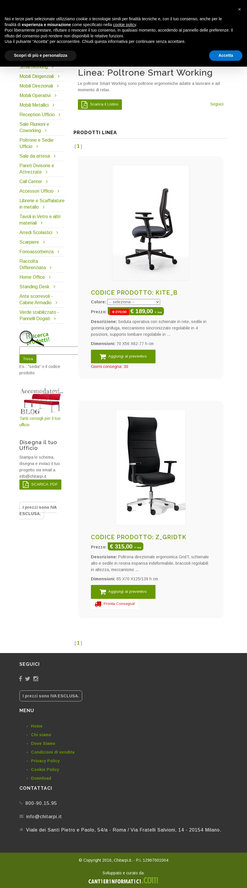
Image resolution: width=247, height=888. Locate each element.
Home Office (32, 277)
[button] (239, 9)
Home (37, 726)
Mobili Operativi (35, 95)
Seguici (217, 104)
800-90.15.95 (41, 803)
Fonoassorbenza (36, 251)
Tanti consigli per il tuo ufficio (42, 407)
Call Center (30, 181)
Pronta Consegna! (114, 604)
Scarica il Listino (99, 104)
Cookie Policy (45, 769)
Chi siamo (41, 734)
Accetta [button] (225, 55)
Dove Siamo (43, 743)
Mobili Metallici (34, 105)
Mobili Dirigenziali (36, 76)
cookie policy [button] (124, 24)
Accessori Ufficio (36, 191)
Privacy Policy (45, 760)
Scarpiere (29, 242)
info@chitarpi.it (44, 816)
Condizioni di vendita (52, 752)
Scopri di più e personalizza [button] (40, 55)
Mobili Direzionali (36, 85)
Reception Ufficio (37, 114)
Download (41, 778)
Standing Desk (34, 286)
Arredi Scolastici (35, 232)
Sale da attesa (34, 156)
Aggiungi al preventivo (123, 356)
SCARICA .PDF (40, 484)
